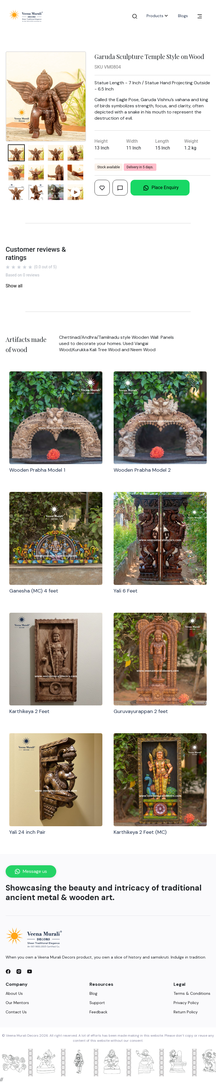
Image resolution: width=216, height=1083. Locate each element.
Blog (93, 993)
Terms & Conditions (192, 993)
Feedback (98, 1011)
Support (97, 1002)
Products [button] (158, 16)
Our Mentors (17, 1002)
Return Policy (186, 1011)
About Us (14, 993)
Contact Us (16, 1011)
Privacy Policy (186, 1002)
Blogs (183, 15)
